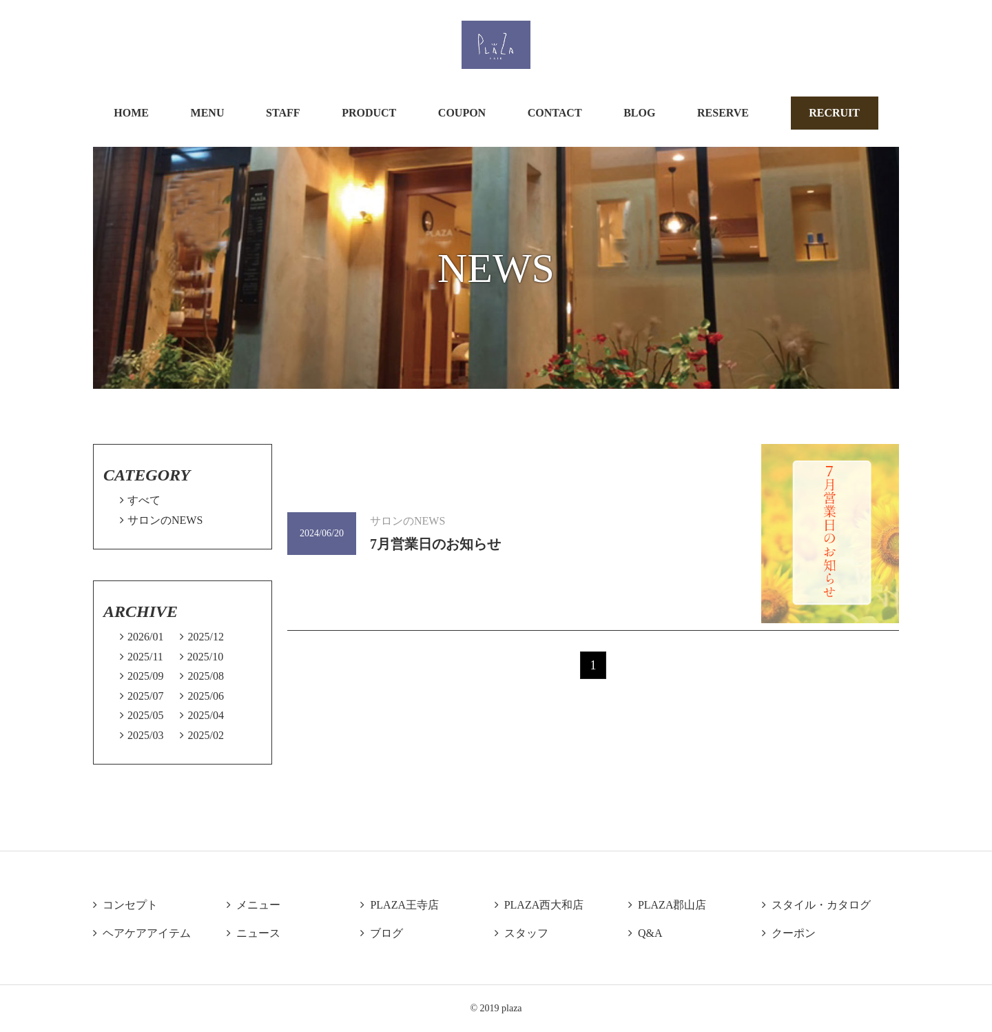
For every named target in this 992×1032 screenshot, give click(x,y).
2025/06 (201, 696)
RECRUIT (834, 113)
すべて (140, 500)
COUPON (462, 113)
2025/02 (201, 735)
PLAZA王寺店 (399, 905)
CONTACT (555, 113)
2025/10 (201, 656)
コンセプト (125, 905)
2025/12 (201, 637)
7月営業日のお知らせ (435, 544)
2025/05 (141, 715)
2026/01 (141, 637)
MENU (208, 113)
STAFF (283, 113)
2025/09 (141, 676)
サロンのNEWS (161, 520)
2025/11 (141, 656)
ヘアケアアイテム (142, 933)
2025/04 (201, 715)
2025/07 (141, 696)
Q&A (645, 933)
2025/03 (141, 735)
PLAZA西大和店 (539, 905)
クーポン (789, 933)
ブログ (381, 933)
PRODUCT (369, 113)
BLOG (639, 113)
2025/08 (201, 676)
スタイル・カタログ (816, 905)
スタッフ (521, 933)
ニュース (253, 933)
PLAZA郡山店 (667, 905)
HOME (131, 113)
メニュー (253, 905)
